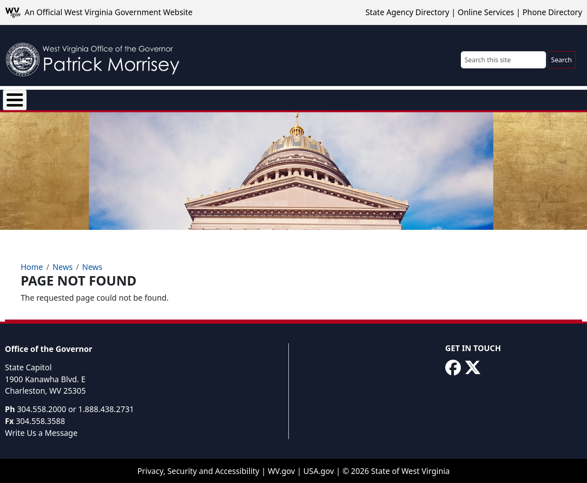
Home (31, 267)
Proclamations (235, 98)
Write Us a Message (41, 433)
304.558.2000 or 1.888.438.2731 (75, 409)
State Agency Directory (407, 12)
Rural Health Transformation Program (348, 98)
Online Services (486, 12)
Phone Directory (552, 12)
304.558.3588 (40, 421)
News (103, 98)
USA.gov (319, 471)
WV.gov (281, 471)
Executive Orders (161, 98)
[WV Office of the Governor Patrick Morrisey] (96, 55)
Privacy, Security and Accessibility (198, 471)
